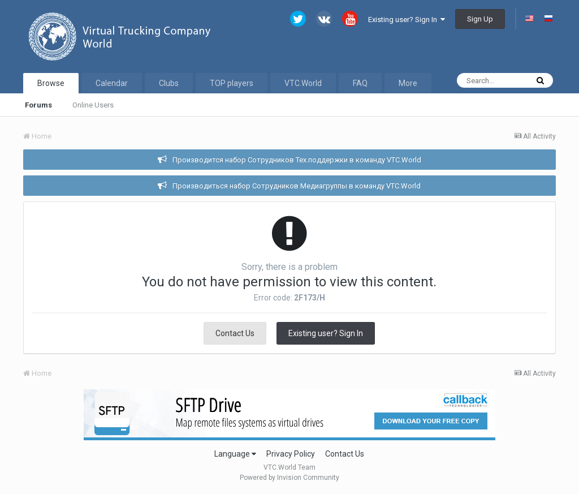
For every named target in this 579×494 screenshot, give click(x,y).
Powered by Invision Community (289, 478)
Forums (38, 105)
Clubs (169, 83)
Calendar (112, 83)
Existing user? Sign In (406, 19)
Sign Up (480, 19)
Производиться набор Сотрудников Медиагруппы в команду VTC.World (296, 186)
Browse (50, 83)
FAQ (360, 83)
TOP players (231, 83)
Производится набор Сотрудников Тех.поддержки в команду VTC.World (296, 160)
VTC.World (303, 83)
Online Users (93, 105)
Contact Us (234, 333)
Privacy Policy (290, 453)
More (408, 83)
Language (235, 453)
